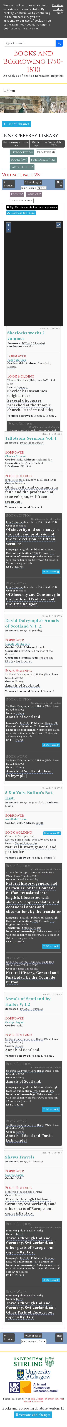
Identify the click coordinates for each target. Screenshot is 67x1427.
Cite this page (36, 143)
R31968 (19, 566)
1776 (35, 726)
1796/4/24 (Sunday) (31, 630)
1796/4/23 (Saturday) (32, 442)
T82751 (19, 740)
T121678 (19, 941)
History (19, 681)
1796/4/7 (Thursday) (33, 343)
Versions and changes (33, 1415)
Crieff (39, 823)
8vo (52, 553)
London (49, 549)
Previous (9, 184)
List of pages (33, 182)
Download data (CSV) (54, 143)
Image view (34, 194)
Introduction (22, 152)
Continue (57, 5)
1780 (35, 921)
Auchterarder (44, 459)
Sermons (22, 387)
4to (51, 726)
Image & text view (22, 200)
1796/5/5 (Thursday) (31, 1009)
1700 (35, 553)
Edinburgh (51, 723)
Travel (18, 1195)
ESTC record (51, 571)
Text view (17, 194)
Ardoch (40, 647)
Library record (52, 833)
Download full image (21, 213)
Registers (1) (46, 152)
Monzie (11, 366)
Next (59, 184)
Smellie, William (31, 928)
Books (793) (19, 160)
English (24, 549)
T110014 (19, 1275)
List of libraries (16, 124)
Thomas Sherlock (18, 380)
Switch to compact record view (15, 143)
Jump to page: (28, 188)
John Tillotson (14, 480)
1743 (35, 1261)
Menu (9, 90)
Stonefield (44, 363)
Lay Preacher (24, 661)
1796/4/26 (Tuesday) (31, 802)
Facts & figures (22, 167)
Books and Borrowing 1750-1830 (33, 61)
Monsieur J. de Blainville (20, 1191)
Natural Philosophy (26, 843)
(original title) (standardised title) (30, 400)
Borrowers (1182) (43, 160)
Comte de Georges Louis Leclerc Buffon (30, 872)
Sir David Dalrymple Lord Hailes (24, 674)
